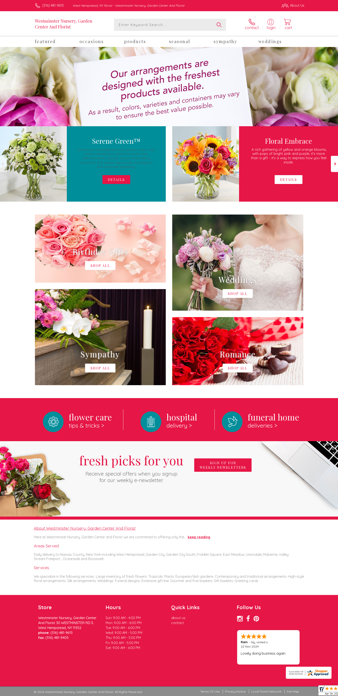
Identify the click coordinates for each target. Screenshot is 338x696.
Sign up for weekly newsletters (223, 465)
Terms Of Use (210, 691)
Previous (3, 164)
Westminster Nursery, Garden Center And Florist (63, 24)
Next (334, 164)
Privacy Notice (235, 691)
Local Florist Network (266, 691)
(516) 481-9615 (53, 5)
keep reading (199, 537)
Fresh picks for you (131, 467)
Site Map (293, 691)
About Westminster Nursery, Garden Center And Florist (85, 528)
